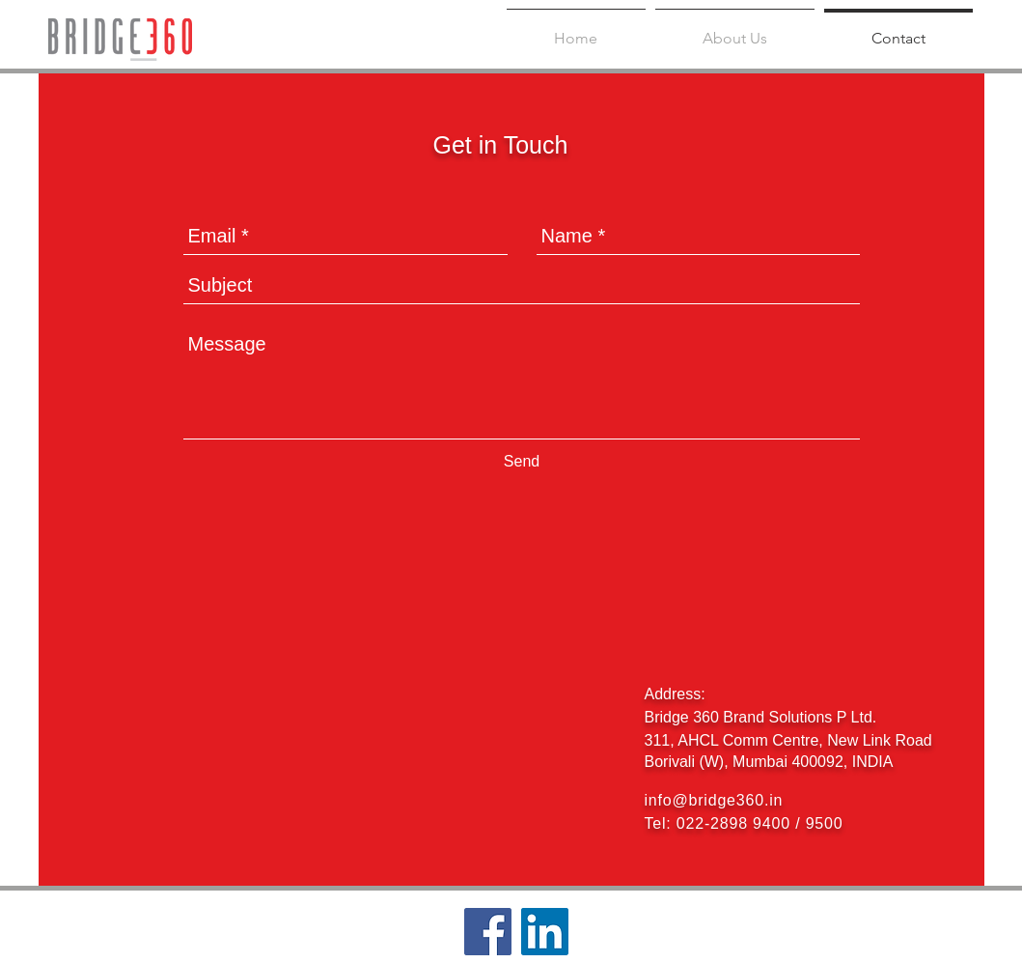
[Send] (522, 462)
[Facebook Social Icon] (487, 931)
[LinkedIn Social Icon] (544, 931)
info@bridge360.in (714, 800)
